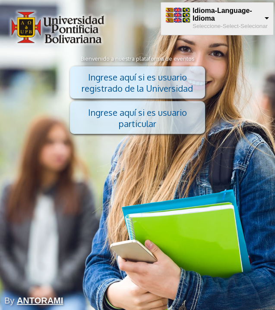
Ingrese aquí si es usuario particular (137, 118)
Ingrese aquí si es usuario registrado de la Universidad (137, 82)
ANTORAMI (40, 300)
